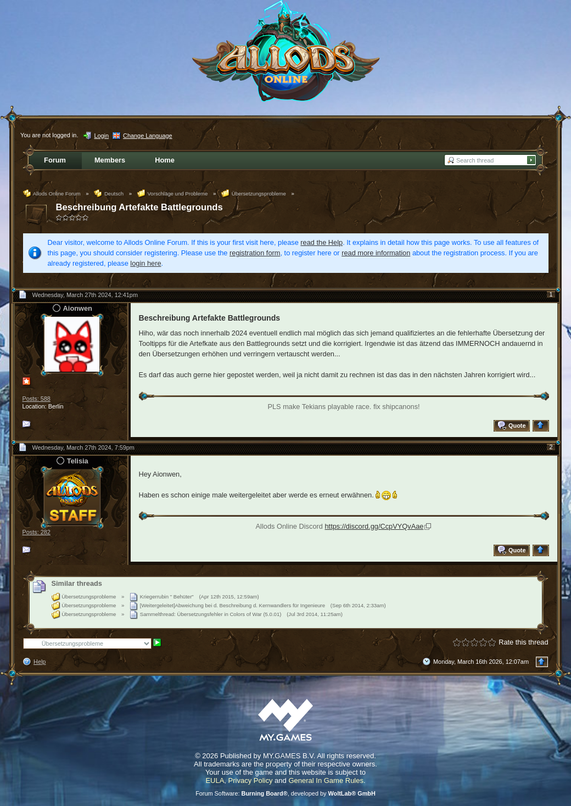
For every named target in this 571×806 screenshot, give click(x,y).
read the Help (321, 242)
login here (145, 263)
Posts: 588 (37, 398)
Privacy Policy (250, 780)
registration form (254, 253)
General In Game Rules (325, 780)
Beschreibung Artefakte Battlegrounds (139, 207)
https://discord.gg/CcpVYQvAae (373, 526)
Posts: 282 (37, 532)
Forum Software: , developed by (285, 793)
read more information (376, 253)
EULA (214, 780)
